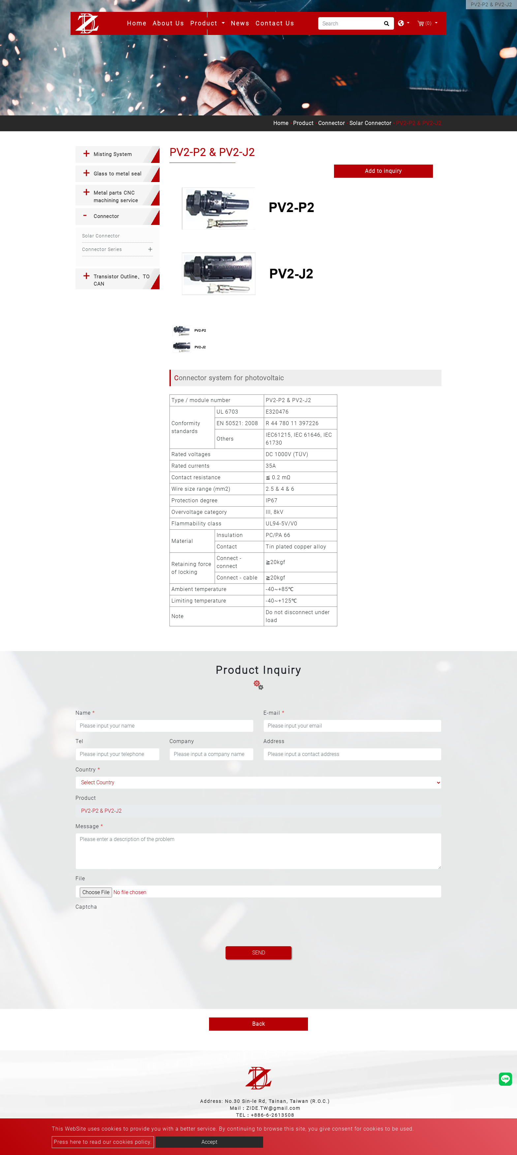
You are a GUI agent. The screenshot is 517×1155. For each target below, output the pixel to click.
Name (85, 713)
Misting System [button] (113, 154)
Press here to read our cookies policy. (103, 1142)
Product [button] (205, 23)
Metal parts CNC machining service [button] (116, 196)
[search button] (385, 26)
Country (88, 769)
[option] (246, 240)
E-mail (274, 713)
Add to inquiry (383, 171)
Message (89, 826)
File (80, 878)
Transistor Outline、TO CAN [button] (122, 280)
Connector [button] (106, 216)
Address (274, 741)
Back (258, 1024)
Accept (209, 1142)
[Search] (356, 23)
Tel (79, 741)
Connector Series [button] (102, 249)
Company (181, 741)
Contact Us (275, 23)
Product (303, 123)
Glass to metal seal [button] (117, 174)
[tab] (118, 154)
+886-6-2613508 (272, 1115)
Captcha (86, 907)
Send (258, 953)
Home (138, 23)
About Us (168, 23)
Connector (331, 123)
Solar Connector (370, 123)
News (240, 23)
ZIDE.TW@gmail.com (273, 1108)
